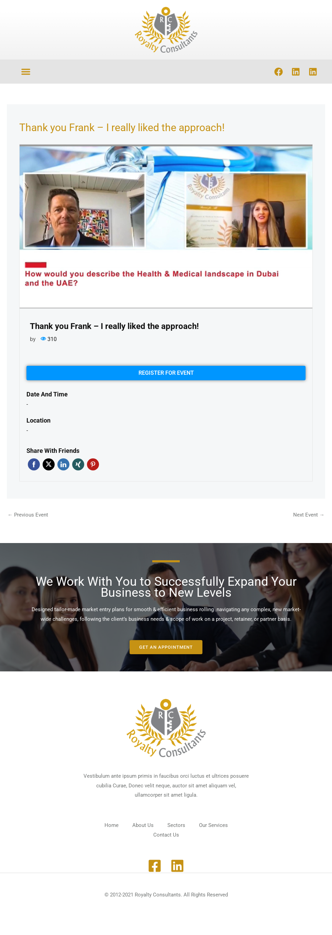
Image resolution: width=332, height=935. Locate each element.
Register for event (166, 373)
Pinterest (93, 464)
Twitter (49, 464)
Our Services (213, 825)
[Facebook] (155, 866)
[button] (26, 71)
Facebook (34, 464)
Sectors (176, 825)
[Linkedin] (177, 866)
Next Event (308, 515)
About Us (143, 825)
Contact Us (166, 835)
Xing (78, 464)
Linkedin (63, 464)
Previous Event (28, 515)
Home (111, 825)
